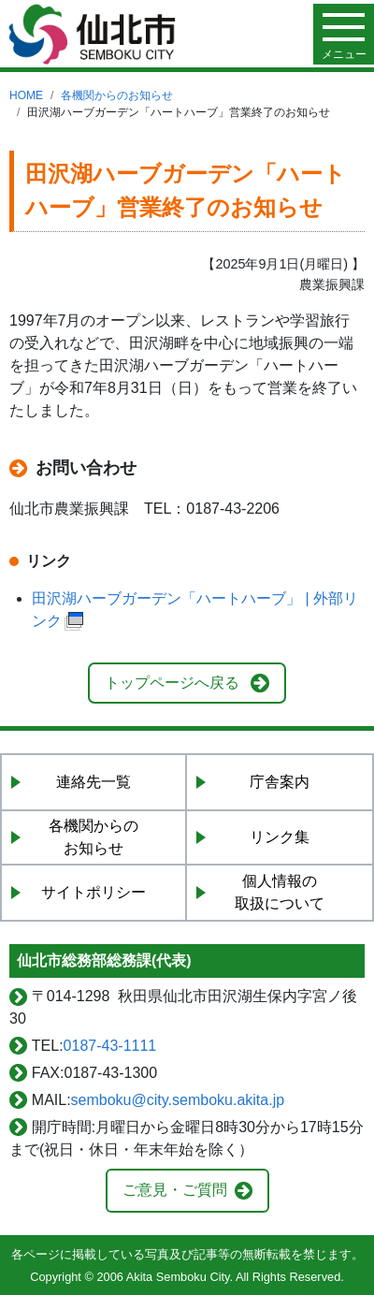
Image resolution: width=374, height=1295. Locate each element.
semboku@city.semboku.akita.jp (177, 1100)
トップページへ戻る (172, 683)
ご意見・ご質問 (174, 1190)
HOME (26, 95)
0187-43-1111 (110, 1046)
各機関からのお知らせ (117, 95)
